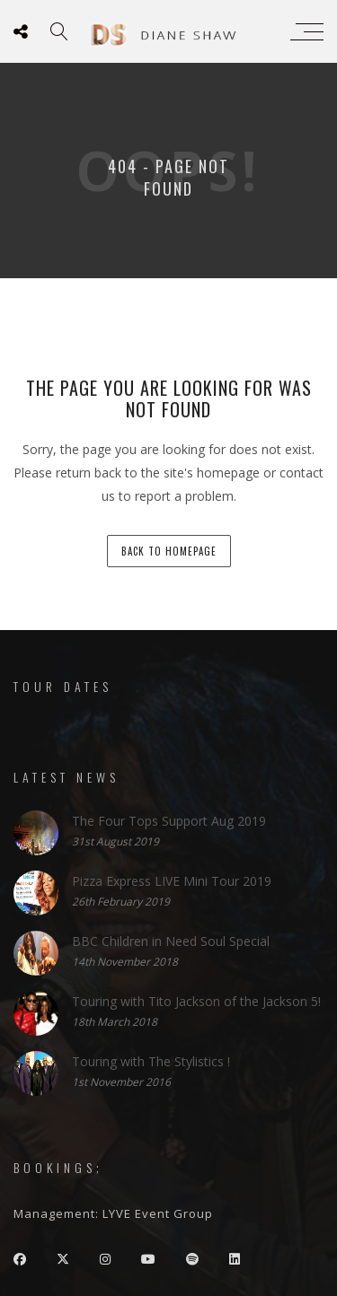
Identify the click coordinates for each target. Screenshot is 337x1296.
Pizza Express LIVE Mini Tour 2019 (171, 880)
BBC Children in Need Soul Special (171, 940)
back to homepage (169, 551)
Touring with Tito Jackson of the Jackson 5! (196, 1000)
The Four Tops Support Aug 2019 (169, 819)
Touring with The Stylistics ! (151, 1060)
